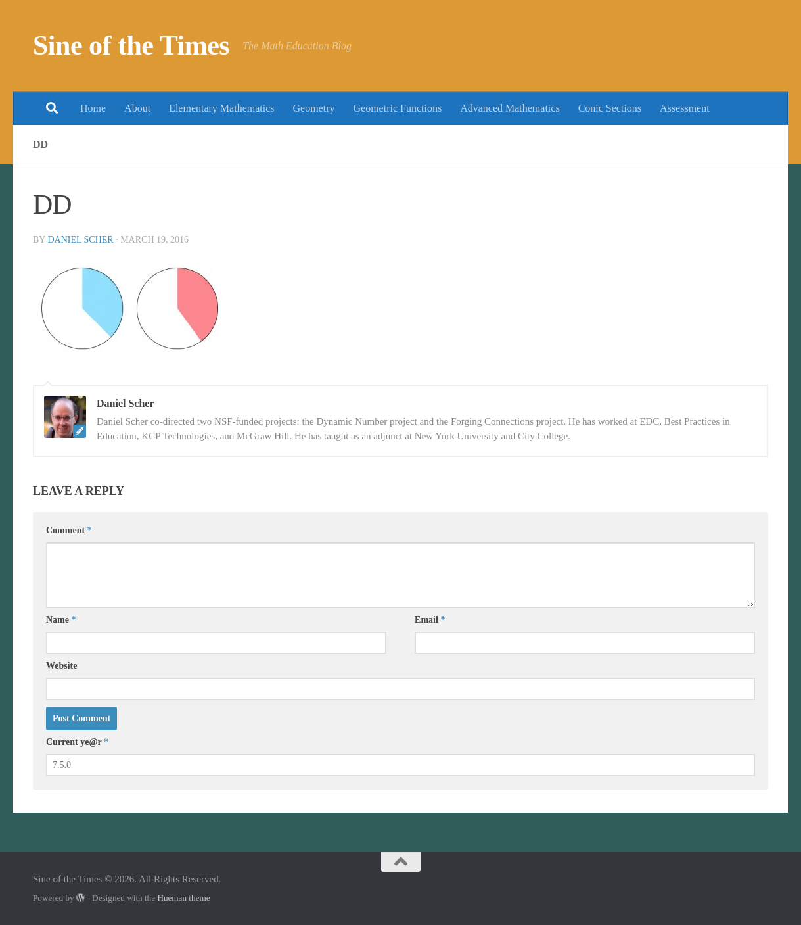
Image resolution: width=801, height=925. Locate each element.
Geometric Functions (397, 108)
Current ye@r (77, 742)
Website (61, 666)
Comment (69, 530)
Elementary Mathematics (221, 108)
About (137, 108)
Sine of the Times (131, 45)
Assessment (685, 108)
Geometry (314, 108)
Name (61, 620)
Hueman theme (183, 898)
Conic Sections (609, 108)
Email (430, 620)
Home (93, 108)
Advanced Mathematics (510, 108)
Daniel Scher (80, 240)
